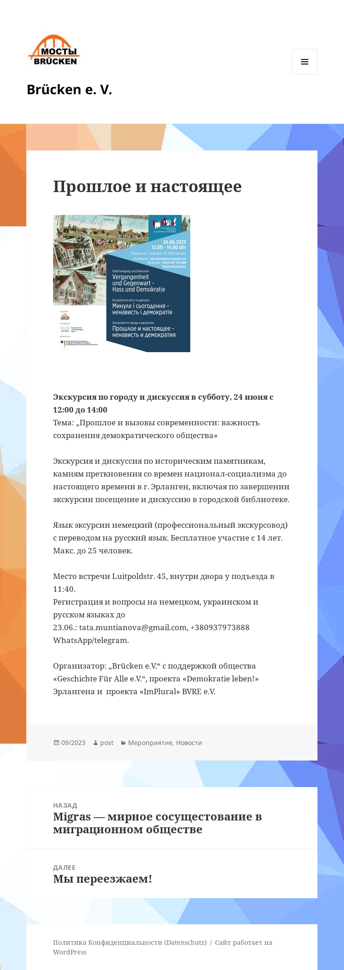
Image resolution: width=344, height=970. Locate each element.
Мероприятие (150, 742)
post (106, 742)
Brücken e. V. (69, 89)
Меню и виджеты (304, 74)
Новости (189, 742)
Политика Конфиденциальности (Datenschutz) (130, 942)
